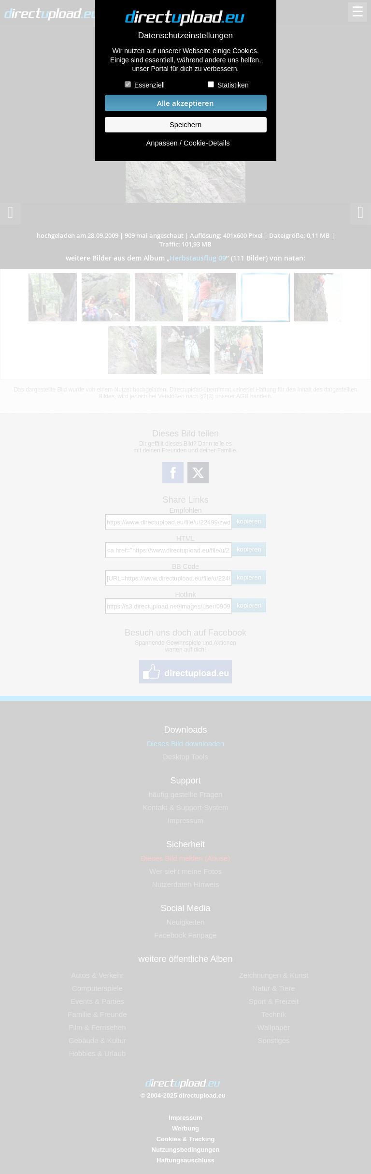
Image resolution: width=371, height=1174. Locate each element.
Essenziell (149, 85)
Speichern (185, 125)
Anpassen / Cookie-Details (187, 143)
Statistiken (233, 85)
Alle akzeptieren (185, 103)
